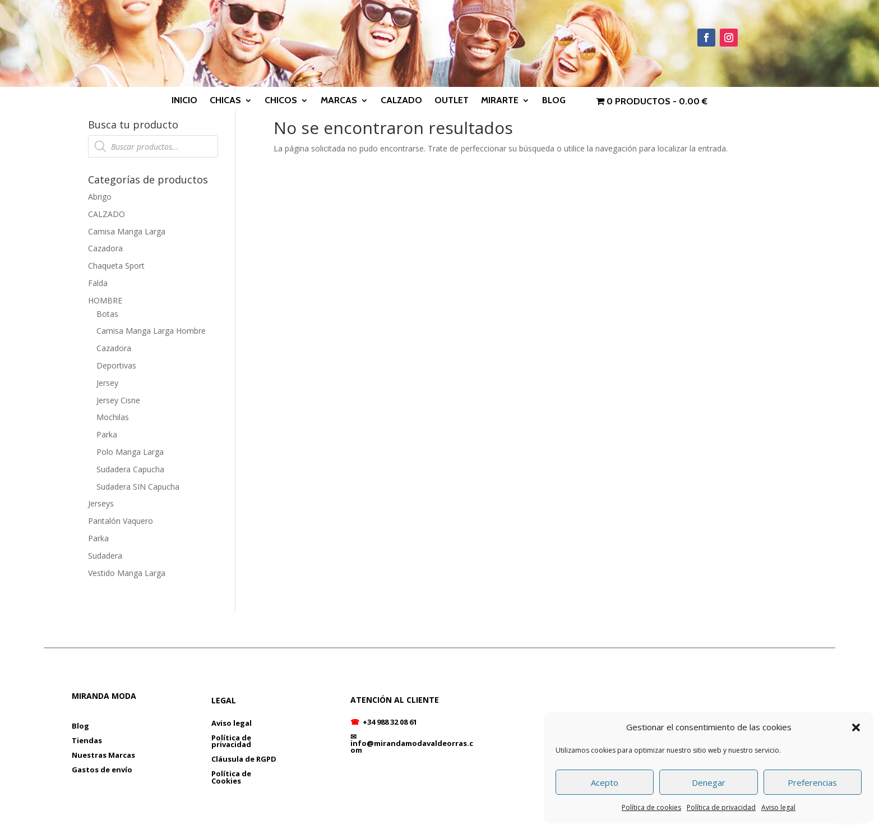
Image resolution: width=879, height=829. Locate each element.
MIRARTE (500, 100)
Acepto (604, 782)
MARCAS (339, 100)
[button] (856, 727)
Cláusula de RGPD (243, 759)
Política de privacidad (721, 807)
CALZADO (401, 100)
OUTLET (451, 100)
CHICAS (225, 100)
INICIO (184, 100)
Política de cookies (651, 807)
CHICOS (281, 100)
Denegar (708, 782)
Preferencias (812, 782)
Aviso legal (778, 807)
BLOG (554, 100)
